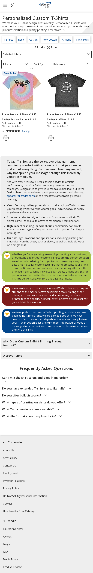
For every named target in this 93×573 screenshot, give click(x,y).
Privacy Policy (11, 489)
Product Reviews (12, 567)
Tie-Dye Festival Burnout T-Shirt (20, 119)
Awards (7, 536)
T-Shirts (8, 39)
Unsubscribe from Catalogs (19, 512)
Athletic (66, 39)
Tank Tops (82, 39)
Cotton (33, 39)
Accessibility (10, 458)
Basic (21, 39)
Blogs (6, 544)
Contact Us (9, 465)
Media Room (10, 559)
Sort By (38, 64)
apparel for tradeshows (21, 196)
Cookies (8, 504)
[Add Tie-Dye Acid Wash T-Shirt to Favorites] (51, 138)
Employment (10, 473)
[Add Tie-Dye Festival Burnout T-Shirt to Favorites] (6, 138)
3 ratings (26, 131)
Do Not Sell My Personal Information (25, 497)
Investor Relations (14, 482)
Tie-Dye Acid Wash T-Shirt (61, 119)
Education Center (13, 529)
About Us (8, 450)
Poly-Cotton (50, 39)
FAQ (5, 552)
